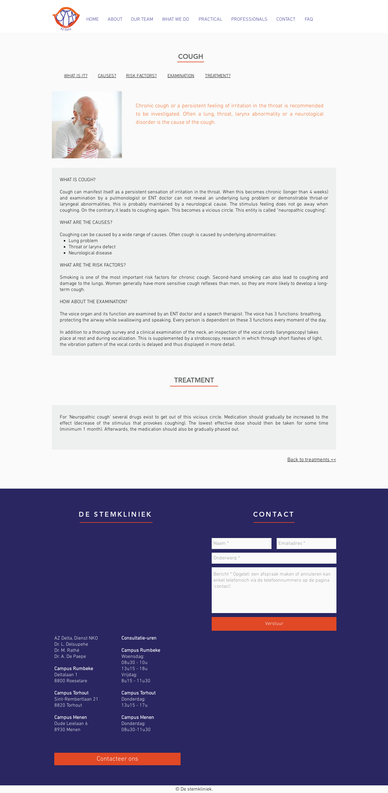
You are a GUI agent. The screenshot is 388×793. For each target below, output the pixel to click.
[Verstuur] (274, 624)
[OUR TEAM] (142, 19)
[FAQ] (308, 19)
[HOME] (92, 19)
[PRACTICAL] (210, 19)
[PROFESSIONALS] (249, 19)
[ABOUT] (115, 19)
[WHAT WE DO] (175, 19)
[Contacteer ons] (117, 759)
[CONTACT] (286, 19)
